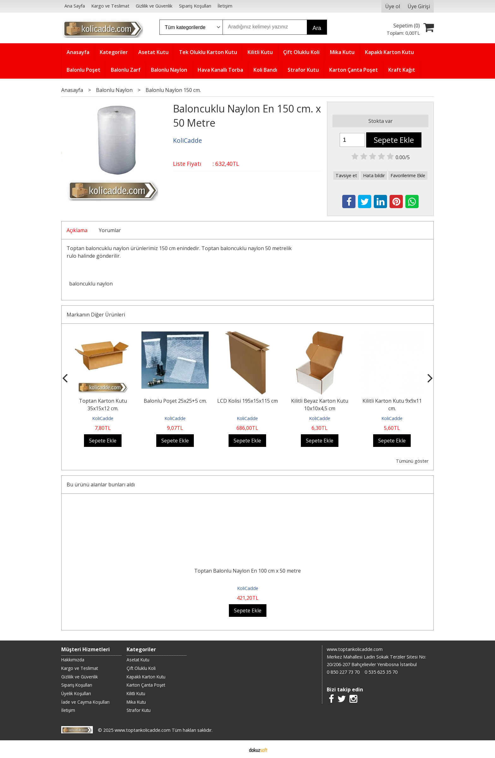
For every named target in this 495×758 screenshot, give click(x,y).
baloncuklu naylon (91, 283)
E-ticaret (238, 749)
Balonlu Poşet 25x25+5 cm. (175, 400)
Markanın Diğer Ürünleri (96, 314)
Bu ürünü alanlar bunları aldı (101, 484)
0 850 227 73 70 (343, 672)
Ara (317, 28)
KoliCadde (102, 418)
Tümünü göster (412, 461)
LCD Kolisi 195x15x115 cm (247, 400)
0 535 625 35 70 (381, 672)
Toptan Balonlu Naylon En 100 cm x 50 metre (247, 570)
